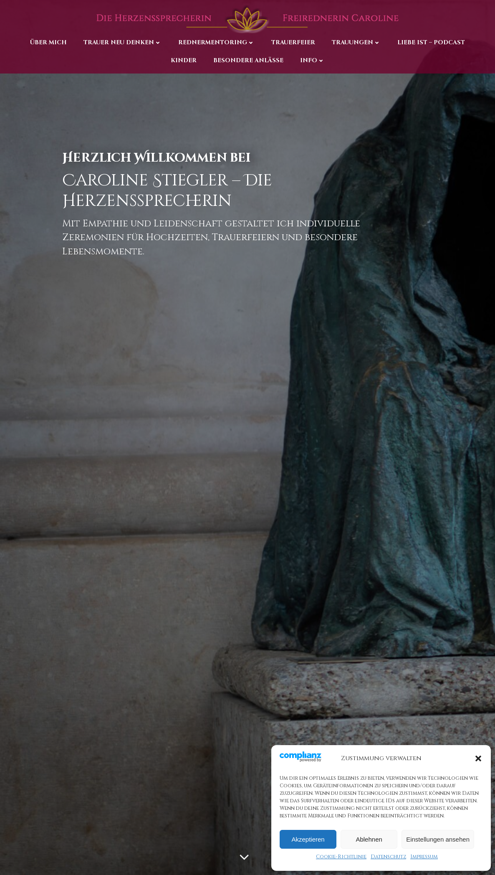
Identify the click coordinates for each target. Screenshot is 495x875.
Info (312, 59)
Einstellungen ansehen (438, 839)
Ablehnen (369, 839)
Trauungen (356, 42)
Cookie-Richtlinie (341, 856)
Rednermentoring (216, 42)
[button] (478, 758)
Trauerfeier (293, 42)
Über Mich (48, 42)
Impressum (424, 856)
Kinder (184, 59)
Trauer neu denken (122, 42)
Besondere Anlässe (248, 59)
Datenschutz (388, 856)
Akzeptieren (307, 839)
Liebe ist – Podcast (431, 42)
